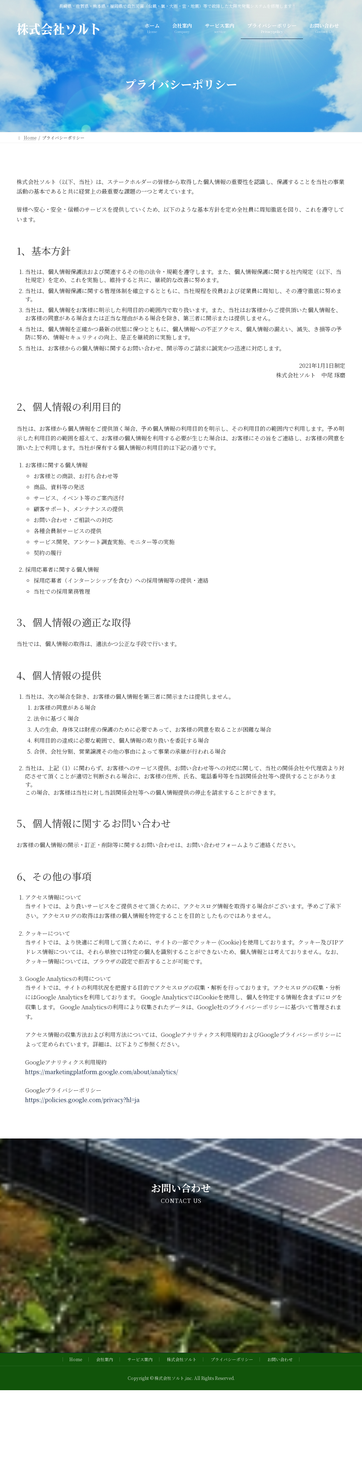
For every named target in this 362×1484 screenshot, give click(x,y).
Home (75, 1359)
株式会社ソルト (182, 1359)
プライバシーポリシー (232, 1359)
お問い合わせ (280, 1359)
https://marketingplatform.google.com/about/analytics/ (101, 1072)
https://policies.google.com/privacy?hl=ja (82, 1100)
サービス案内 (140, 1359)
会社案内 (104, 1359)
